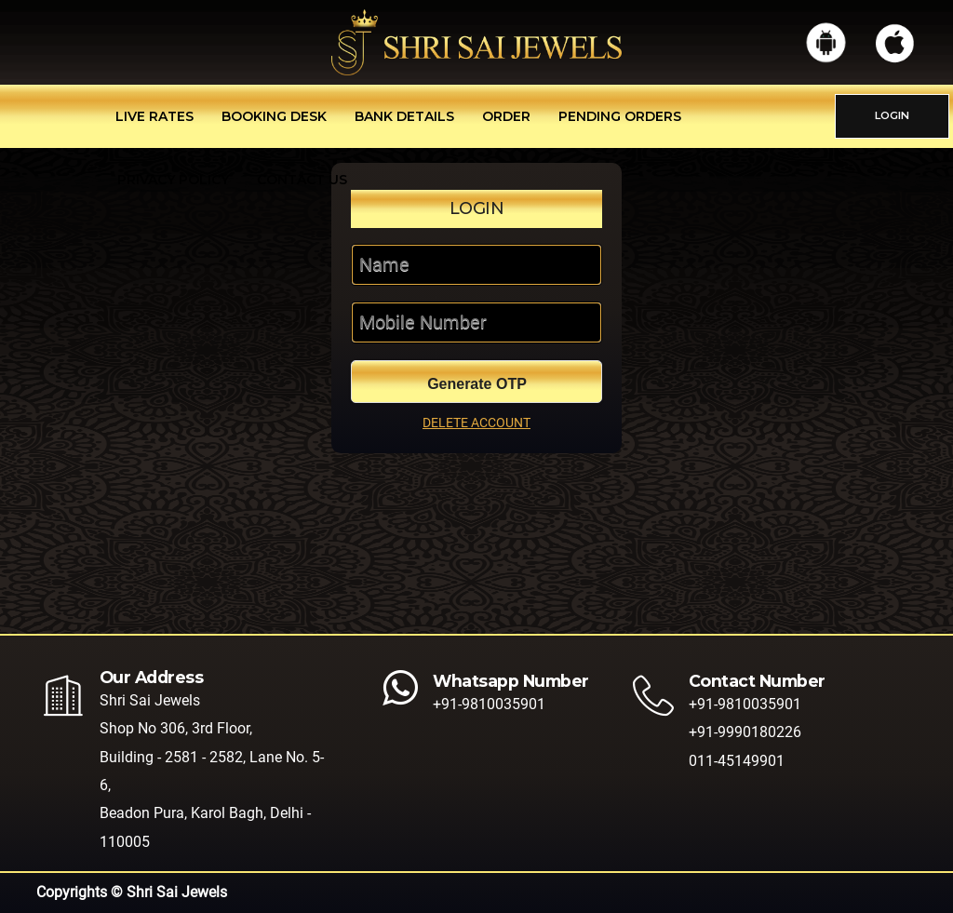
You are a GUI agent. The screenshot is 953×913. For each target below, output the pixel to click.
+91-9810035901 (489, 704)
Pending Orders (619, 116)
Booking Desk (274, 116)
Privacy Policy (173, 179)
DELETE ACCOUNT (476, 422)
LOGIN (892, 115)
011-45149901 (737, 761)
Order (506, 116)
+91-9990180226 (745, 732)
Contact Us (302, 179)
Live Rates (154, 116)
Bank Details (404, 116)
